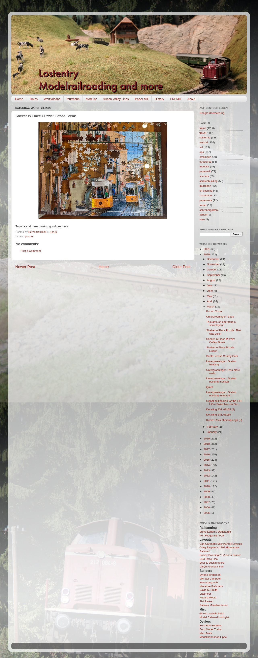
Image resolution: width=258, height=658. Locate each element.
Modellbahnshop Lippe (213, 636)
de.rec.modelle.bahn (211, 613)
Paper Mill (142, 99)
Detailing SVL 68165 (218, 414)
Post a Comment (31, 250)
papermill (205, 171)
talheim (203, 214)
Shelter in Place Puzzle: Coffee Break (220, 340)
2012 (207, 475)
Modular (91, 99)
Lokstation (205, 195)
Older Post (181, 267)
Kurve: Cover (214, 311)
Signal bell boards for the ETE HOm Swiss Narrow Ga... (224, 402)
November (213, 264)
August (211, 280)
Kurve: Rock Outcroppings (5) (224, 420)
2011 (207, 481)
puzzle (29, 236)
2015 (207, 459)
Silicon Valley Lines (116, 99)
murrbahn (205, 185)
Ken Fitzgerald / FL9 (211, 535)
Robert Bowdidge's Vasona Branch (220, 555)
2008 (207, 496)
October (212, 269)
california (204, 137)
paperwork (205, 200)
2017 (207, 449)
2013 (207, 470)
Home (19, 99)
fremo (202, 205)
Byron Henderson (210, 574)
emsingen (205, 156)
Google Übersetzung (211, 112)
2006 (207, 507)
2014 (207, 465)
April (210, 301)
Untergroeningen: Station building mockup (221, 380)
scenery (204, 176)
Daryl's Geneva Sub (211, 566)
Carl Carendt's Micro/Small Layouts (220, 543)
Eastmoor (205, 593)
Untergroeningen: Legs (220, 316)
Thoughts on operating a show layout (221, 323)
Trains (33, 99)
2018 (207, 443)
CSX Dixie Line (208, 558)
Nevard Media (207, 597)
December (213, 259)
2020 (207, 254)
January (212, 431)
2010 (207, 486)
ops (201, 152)
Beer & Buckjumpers (211, 562)
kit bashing (206, 190)
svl (201, 147)
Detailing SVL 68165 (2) (220, 409)
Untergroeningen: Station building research (221, 394)
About (191, 99)
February (213, 426)
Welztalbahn (52, 99)
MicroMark (205, 633)
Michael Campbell (210, 578)
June (210, 290)
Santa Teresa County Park (222, 356)
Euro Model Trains (210, 629)
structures (205, 161)
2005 (207, 512)
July (210, 285)
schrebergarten (208, 209)
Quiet (209, 387)
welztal (203, 142)
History (159, 99)
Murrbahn (73, 99)
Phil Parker (206, 601)
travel (202, 132)
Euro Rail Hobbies (210, 625)
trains (202, 128)
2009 (207, 491)
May (210, 296)
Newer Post (25, 267)
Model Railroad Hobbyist (214, 617)
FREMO (175, 99)
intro (202, 219)
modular (204, 166)
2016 (207, 454)
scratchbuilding (208, 181)
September (214, 274)
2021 (207, 249)
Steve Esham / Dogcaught (215, 531)
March (211, 306)
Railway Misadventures (213, 605)
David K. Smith (208, 589)
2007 (207, 502)
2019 (207, 438)
